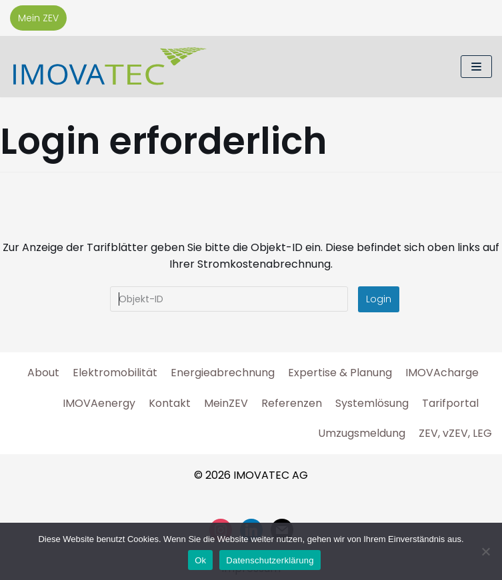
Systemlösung (372, 403)
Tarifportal (450, 403)
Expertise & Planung (340, 372)
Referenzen (291, 403)
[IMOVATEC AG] (110, 66)
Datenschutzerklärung (269, 560)
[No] (485, 551)
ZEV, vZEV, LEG (455, 433)
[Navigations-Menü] (476, 66)
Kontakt (170, 403)
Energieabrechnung (223, 372)
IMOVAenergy (99, 403)
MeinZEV (226, 403)
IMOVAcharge (442, 372)
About (43, 372)
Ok (200, 560)
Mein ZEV (38, 18)
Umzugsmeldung (361, 433)
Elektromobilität (115, 372)
